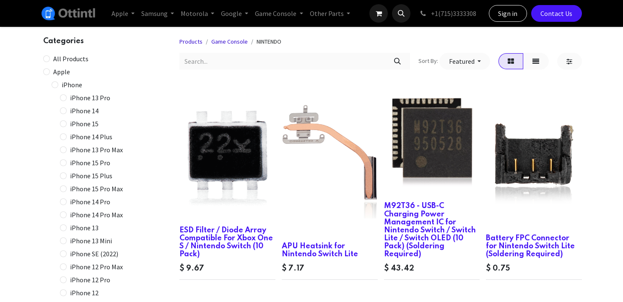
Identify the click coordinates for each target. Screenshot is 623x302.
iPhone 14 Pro (90, 202)
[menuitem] (123, 13)
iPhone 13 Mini (91, 241)
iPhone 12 (84, 293)
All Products (70, 59)
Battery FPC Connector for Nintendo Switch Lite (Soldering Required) (530, 246)
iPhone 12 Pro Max (96, 267)
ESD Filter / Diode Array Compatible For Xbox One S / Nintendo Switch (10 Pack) (226, 242)
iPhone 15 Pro (90, 163)
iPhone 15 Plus (91, 176)
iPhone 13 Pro (90, 98)
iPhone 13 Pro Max (96, 150)
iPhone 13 (84, 228)
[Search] (397, 61)
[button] (401, 13)
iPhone (72, 85)
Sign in (507, 13)
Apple (61, 72)
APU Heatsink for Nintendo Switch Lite (320, 250)
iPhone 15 (84, 124)
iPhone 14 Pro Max (96, 215)
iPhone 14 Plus (91, 137)
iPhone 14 (84, 111)
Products (190, 41)
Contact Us (556, 13)
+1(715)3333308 (447, 13)
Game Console (229, 41)
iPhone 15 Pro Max (96, 189)
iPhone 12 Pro (90, 280)
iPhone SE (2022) (94, 254)
